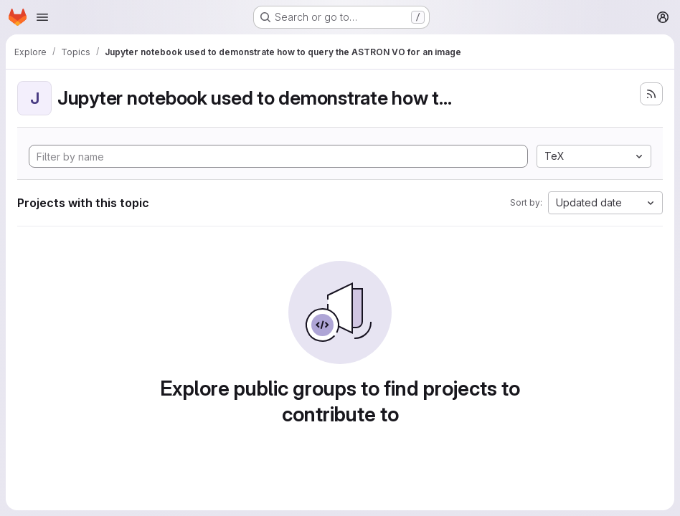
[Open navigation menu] (42, 17)
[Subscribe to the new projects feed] (651, 93)
